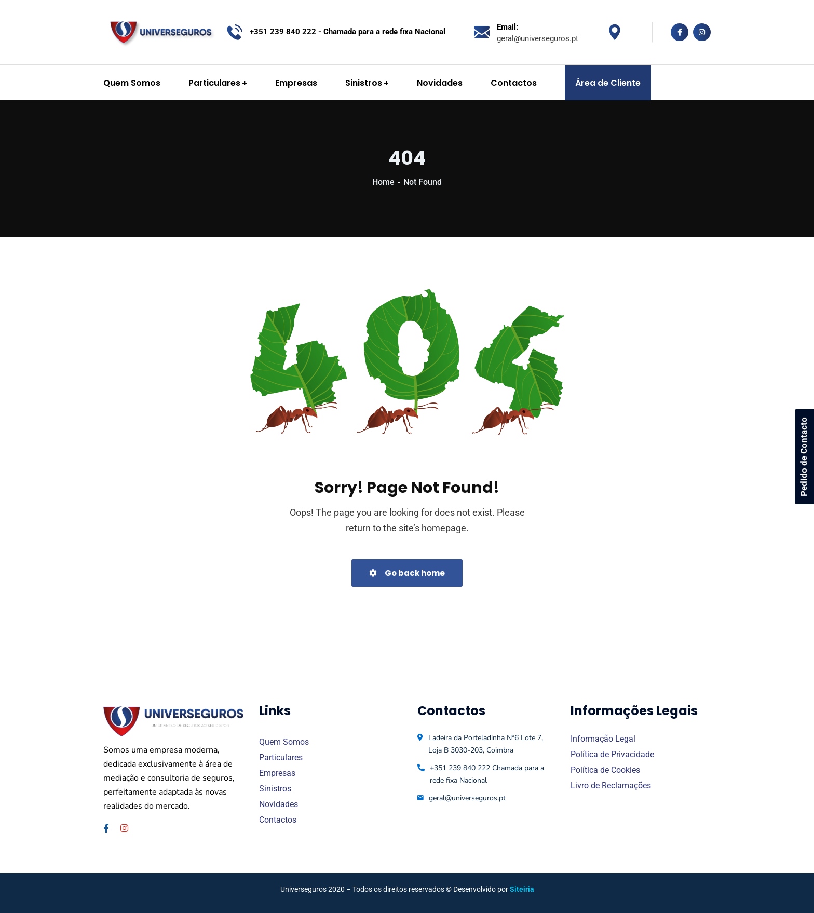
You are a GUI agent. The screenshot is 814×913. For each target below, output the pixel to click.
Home (383, 182)
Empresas (277, 773)
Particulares (281, 757)
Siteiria (522, 889)
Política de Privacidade (612, 754)
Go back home (407, 573)
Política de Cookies (605, 770)
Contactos (277, 820)
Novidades (278, 804)
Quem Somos (284, 742)
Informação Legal (603, 739)
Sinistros (275, 789)
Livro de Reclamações (611, 785)
